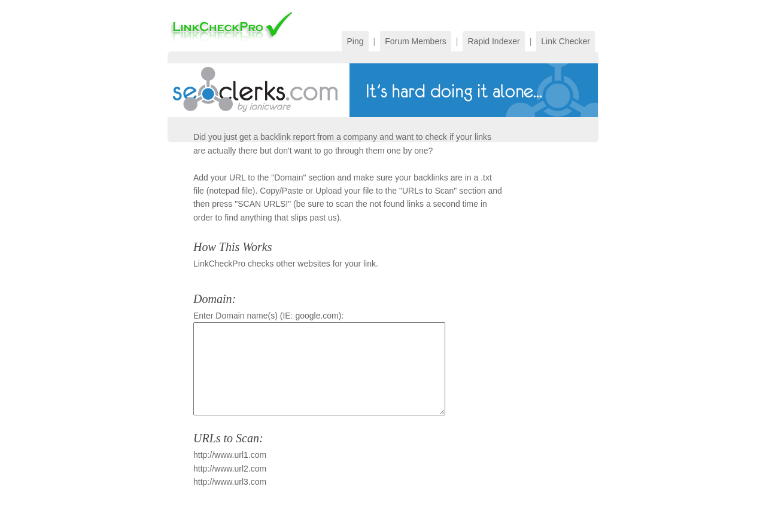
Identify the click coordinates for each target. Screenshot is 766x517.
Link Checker (565, 41)
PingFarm (232, 26)
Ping (354, 41)
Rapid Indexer (493, 41)
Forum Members (415, 41)
